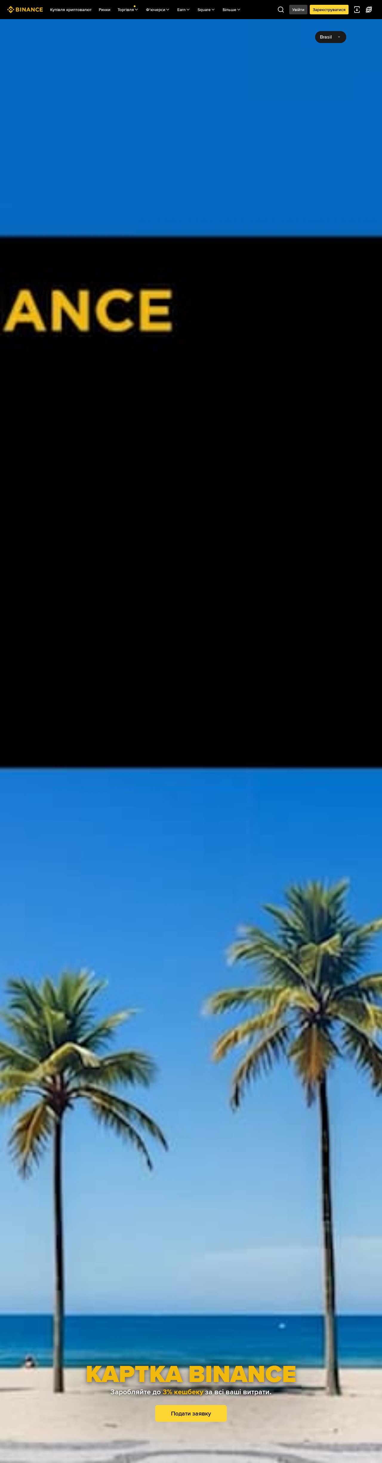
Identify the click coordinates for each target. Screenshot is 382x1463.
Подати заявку (191, 1413)
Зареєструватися (329, 9)
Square (206, 9)
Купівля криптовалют (71, 9)
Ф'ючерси (158, 9)
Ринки (104, 9)
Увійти (298, 9)
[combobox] (330, 37)
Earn (183, 9)
